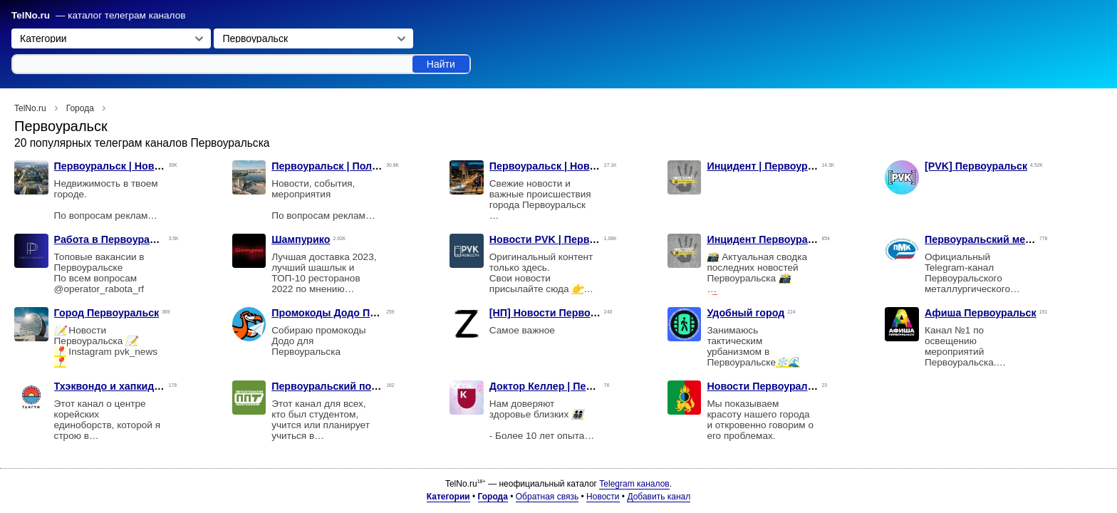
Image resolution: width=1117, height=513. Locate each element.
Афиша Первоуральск (981, 312)
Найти (441, 64)
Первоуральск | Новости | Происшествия (592, 166)
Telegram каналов (634, 484)
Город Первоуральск (107, 312)
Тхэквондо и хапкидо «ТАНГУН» (134, 386)
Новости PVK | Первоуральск (562, 239)
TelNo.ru (30, 15)
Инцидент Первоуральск (769, 239)
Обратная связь (547, 497)
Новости (602, 497)
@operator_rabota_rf (99, 289)
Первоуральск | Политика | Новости (361, 166)
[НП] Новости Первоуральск (560, 312)
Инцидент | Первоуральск (771, 166)
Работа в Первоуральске (116, 239)
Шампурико (300, 239)
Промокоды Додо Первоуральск (353, 312)
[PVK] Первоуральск (976, 166)
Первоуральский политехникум (350, 386)
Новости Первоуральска (768, 386)
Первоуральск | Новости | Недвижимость (157, 166)
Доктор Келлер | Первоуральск (567, 386)
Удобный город (745, 312)
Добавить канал (658, 497)
